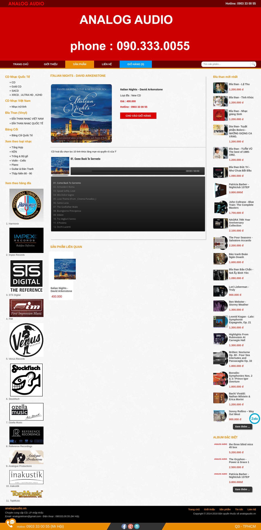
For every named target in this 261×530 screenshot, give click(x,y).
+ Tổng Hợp (16, 147)
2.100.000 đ (236, 230)
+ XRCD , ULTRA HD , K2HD (25, 94)
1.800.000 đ (236, 365)
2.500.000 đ (236, 467)
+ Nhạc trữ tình (17, 106)
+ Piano (13, 164)
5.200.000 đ (236, 452)
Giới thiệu (50, 64)
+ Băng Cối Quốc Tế (21, 135)
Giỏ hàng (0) (135, 64)
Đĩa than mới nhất (225, 76)
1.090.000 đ (236, 175)
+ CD (12, 82)
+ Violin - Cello (17, 160)
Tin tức (239, 509)
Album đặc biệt (225, 437)
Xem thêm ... (242, 426)
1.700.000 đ (236, 212)
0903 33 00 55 (246, 3)
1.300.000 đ (236, 309)
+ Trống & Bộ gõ (18, 156)
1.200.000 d (236, 89)
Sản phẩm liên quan (66, 246)
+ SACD (14, 90)
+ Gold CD (15, 86)
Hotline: (21, 526)
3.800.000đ (236, 192)
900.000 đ (235, 294)
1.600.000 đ (236, 262)
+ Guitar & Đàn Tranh (21, 168)
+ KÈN (13, 151)
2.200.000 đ (236, 245)
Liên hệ (107, 64)
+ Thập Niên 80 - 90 (20, 173)
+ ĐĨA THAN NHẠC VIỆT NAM (26, 118)
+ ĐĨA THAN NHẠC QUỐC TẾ (26, 123)
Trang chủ (20, 64)
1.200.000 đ (236, 404)
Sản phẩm (79, 64)
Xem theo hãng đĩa (18, 183)
